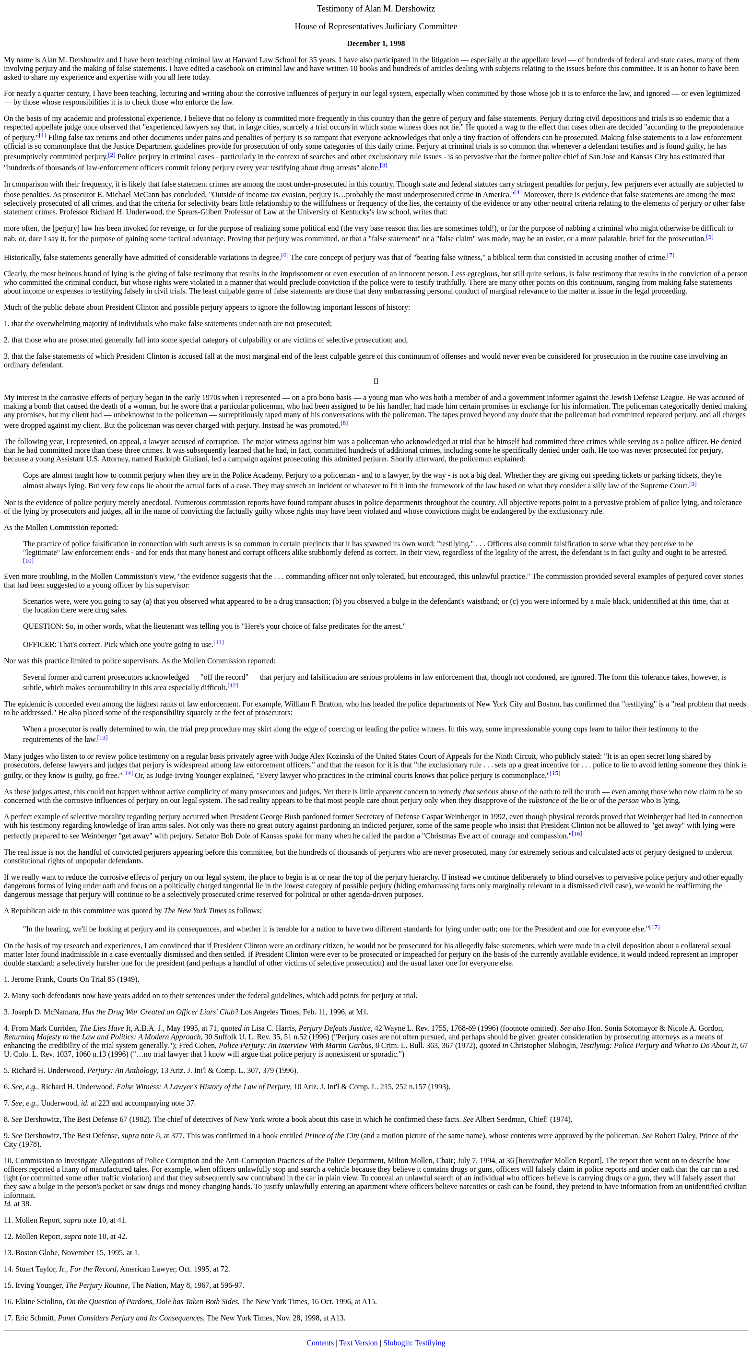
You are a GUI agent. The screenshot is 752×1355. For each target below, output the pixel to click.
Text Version (358, 1343)
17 (8, 1318)
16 (8, 1301)
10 (8, 1160)
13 (8, 1253)
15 (8, 1285)
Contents (320, 1343)
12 (8, 1236)
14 (8, 1269)
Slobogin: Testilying (414, 1343)
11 (7, 1220)
